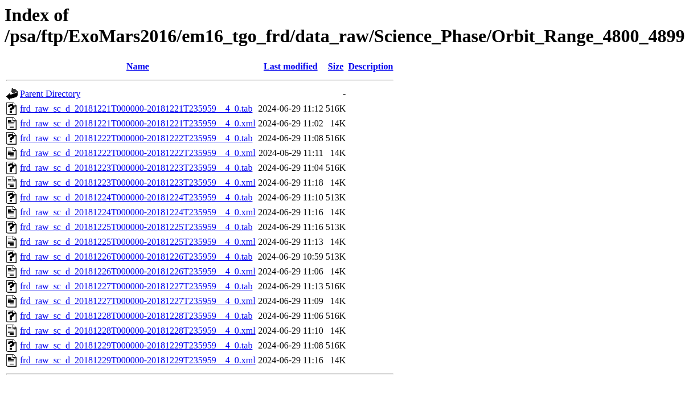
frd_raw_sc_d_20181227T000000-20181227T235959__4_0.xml (138, 301)
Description (370, 66)
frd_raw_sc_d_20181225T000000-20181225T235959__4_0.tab (136, 227)
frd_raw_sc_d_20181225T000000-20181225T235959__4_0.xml (138, 242)
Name (137, 66)
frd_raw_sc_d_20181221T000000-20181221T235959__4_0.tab (136, 108)
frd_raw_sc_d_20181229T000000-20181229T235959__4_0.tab (136, 345)
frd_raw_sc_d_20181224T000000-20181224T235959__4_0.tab (136, 197)
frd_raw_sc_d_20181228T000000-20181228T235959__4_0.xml (138, 330)
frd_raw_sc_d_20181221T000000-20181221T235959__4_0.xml (138, 123)
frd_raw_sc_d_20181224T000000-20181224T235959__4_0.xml (138, 212)
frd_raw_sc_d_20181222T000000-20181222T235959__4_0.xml (138, 153)
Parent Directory (50, 94)
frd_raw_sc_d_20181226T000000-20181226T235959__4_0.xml (138, 271)
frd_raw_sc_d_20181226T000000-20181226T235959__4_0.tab (136, 256)
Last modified (291, 66)
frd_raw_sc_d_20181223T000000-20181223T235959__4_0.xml (138, 182)
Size (336, 66)
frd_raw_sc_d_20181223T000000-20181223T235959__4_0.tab (136, 168)
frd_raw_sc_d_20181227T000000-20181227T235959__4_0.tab (136, 286)
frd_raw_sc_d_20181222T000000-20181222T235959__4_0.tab (136, 138)
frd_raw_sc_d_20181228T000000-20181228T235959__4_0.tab (136, 316)
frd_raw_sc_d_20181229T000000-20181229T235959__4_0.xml (138, 360)
